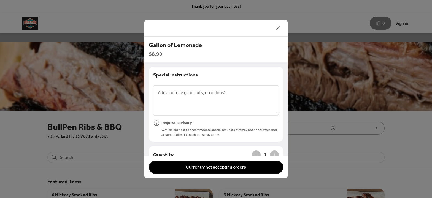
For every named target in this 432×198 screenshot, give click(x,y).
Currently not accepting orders (216, 167)
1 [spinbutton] (265, 155)
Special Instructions (175, 75)
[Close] (277, 28)
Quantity (163, 155)
